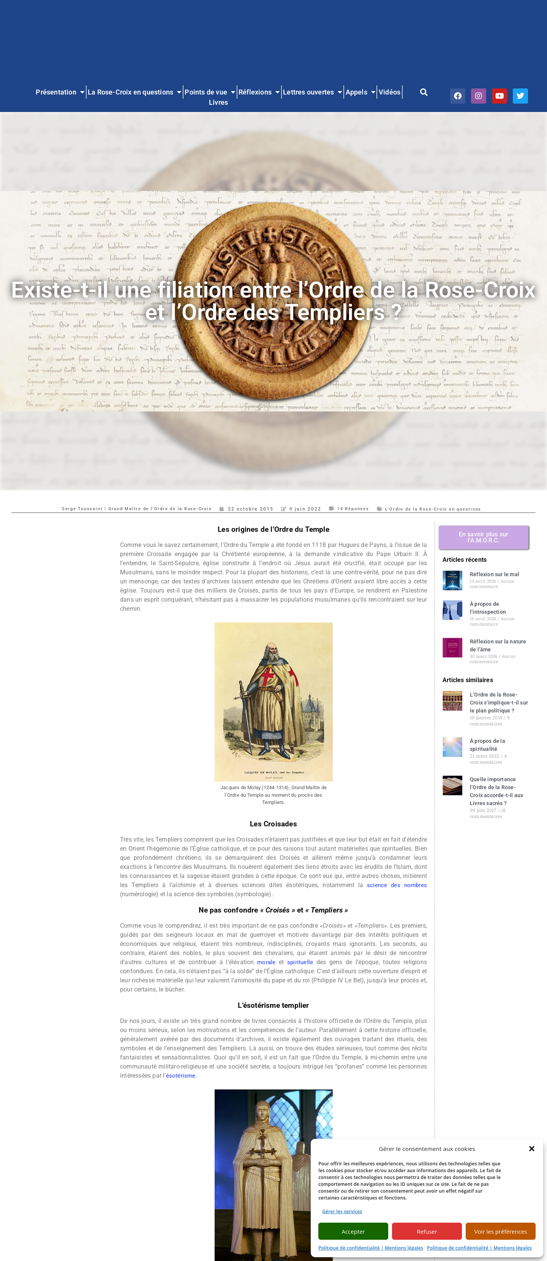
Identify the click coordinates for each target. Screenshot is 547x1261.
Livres (218, 102)
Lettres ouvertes (312, 92)
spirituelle (300, 962)
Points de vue (210, 92)
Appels (360, 92)
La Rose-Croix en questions (134, 92)
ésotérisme (181, 1075)
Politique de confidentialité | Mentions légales (370, 1248)
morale (265, 962)
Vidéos (389, 92)
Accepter (353, 1231)
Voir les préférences (500, 1231)
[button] (532, 1148)
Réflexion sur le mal (494, 574)
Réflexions (259, 92)
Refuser (427, 1231)
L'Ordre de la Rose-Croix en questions (441, 509)
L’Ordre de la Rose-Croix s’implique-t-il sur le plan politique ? (499, 703)
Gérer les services (342, 1211)
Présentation (60, 92)
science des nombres (396, 885)
